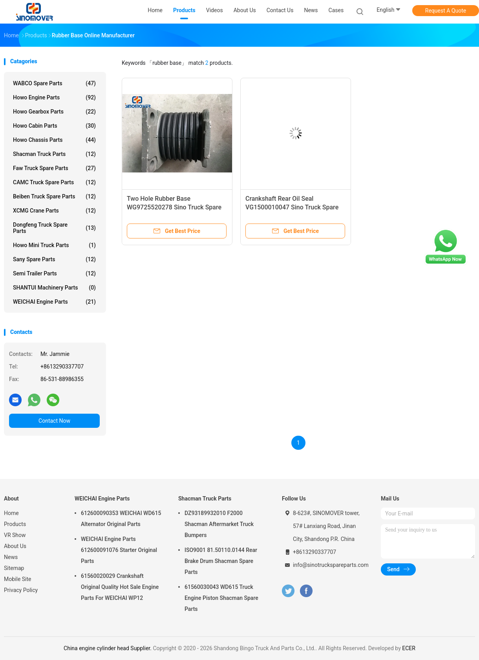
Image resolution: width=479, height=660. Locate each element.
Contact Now (54, 421)
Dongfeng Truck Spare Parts (54, 228)
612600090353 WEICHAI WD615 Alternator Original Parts (121, 518)
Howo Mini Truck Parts (54, 245)
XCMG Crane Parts (54, 210)
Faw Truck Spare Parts (54, 168)
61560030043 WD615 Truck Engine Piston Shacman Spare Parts (221, 598)
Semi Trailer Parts (54, 273)
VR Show (15, 535)
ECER (408, 648)
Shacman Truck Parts (54, 154)
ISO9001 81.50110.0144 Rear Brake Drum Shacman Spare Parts (221, 561)
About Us (15, 546)
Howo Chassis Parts (54, 140)
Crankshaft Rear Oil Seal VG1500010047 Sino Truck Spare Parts (291, 207)
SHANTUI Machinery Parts (54, 288)
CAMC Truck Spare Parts (54, 182)
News (11, 557)
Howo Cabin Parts (54, 126)
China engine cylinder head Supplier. (108, 648)
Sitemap (14, 568)
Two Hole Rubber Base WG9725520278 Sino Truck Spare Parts (174, 207)
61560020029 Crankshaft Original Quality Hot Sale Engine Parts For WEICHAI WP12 (120, 587)
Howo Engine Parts (54, 97)
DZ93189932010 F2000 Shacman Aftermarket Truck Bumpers (219, 524)
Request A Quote (445, 10)
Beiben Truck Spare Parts (54, 196)
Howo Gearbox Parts (54, 112)
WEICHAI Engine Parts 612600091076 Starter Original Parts (119, 550)
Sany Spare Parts (54, 259)
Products (15, 524)
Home (11, 513)
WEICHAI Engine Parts (54, 302)
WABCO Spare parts (54, 83)
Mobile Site (17, 579)
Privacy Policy (21, 590)
